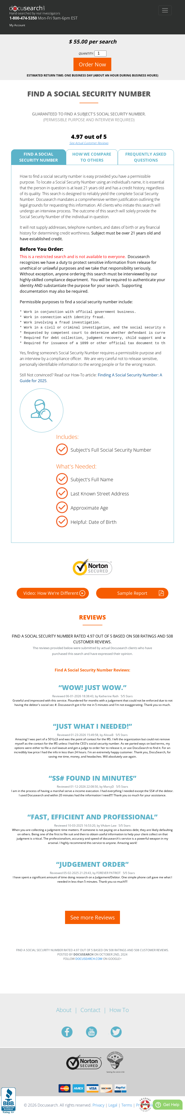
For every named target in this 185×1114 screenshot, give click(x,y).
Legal (112, 1105)
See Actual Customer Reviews (88, 143)
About (64, 1010)
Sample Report (141, 593)
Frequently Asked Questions (145, 157)
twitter (121, 1032)
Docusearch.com (88, 959)
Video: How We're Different (54, 593)
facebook (72, 1032)
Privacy (98, 1105)
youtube (97, 1032)
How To (119, 1010)
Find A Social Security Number (38, 157)
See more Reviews (92, 917)
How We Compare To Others (91, 157)
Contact (90, 1010)
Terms (126, 1105)
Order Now (92, 64)
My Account (17, 25)
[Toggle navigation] (165, 10)
